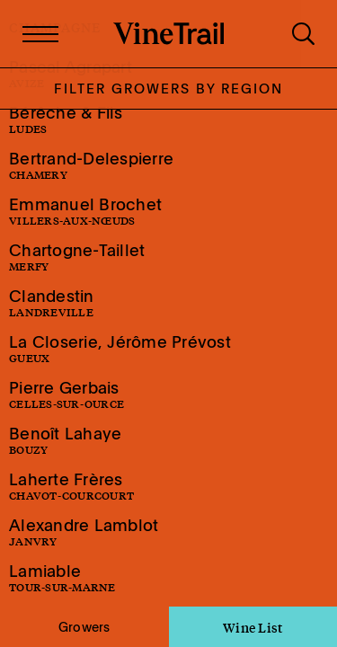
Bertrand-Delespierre (91, 164)
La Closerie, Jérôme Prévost (120, 348)
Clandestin (51, 302)
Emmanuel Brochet (85, 210)
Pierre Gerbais (66, 394)
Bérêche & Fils (66, 119)
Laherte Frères (71, 485)
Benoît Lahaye (65, 439)
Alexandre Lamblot (83, 531)
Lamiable (62, 577)
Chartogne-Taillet (77, 256)
